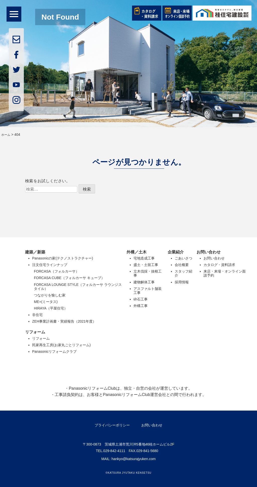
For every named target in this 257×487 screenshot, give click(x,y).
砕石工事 (141, 299)
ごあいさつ (183, 258)
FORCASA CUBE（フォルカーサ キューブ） (69, 278)
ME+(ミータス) (46, 302)
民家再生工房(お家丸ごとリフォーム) (61, 345)
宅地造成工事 (144, 258)
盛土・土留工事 (146, 265)
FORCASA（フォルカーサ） (56, 271)
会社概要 (182, 265)
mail (16, 39)
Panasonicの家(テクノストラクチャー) (62, 258)
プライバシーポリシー (112, 425)
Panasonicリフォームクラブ (54, 351)
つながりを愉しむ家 (50, 295)
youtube (16, 84)
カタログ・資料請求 (219, 265)
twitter (16, 69)
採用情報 (182, 282)
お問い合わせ (214, 258)
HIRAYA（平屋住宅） (51, 308)
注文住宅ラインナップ (49, 265)
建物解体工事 (144, 282)
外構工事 (141, 306)
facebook (16, 54)
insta (16, 99)
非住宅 (37, 315)
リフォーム (41, 338)
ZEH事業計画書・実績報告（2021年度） (64, 321)
